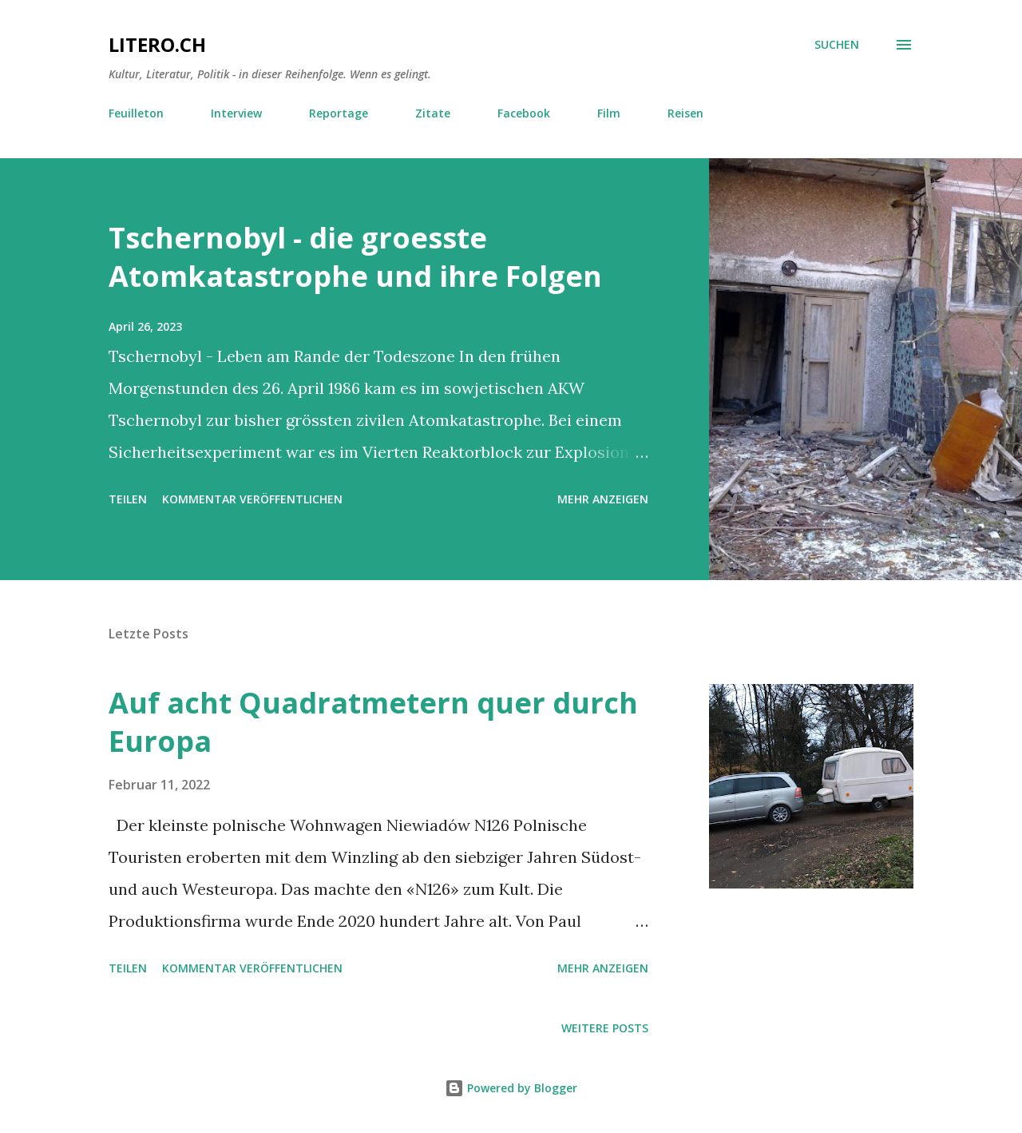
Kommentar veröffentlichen (252, 499)
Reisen (685, 113)
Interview (236, 113)
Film (608, 113)
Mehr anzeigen (602, 499)
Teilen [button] (128, 499)
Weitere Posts (604, 1028)
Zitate (432, 113)
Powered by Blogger (511, 1087)
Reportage (338, 113)
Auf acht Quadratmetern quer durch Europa (373, 722)
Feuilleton (136, 113)
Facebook (523, 113)
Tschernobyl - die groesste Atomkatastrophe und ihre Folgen (355, 257)
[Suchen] (836, 44)
